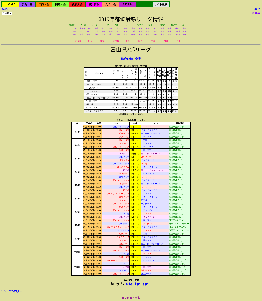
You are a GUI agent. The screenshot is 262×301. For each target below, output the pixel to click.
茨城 (133, 28)
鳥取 (184, 31)
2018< (5, 9)
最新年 (256, 13)
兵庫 (162, 31)
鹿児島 (177, 34)
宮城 (111, 28)
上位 (137, 284)
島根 (74, 34)
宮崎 (169, 34)
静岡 (111, 31)
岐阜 (125, 31)
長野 (81, 31)
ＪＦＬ (129, 25)
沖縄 (184, 34)
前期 (129, 284)
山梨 (184, 28)
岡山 (81, 34)
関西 (140, 41)
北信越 (116, 41)
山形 (118, 28)
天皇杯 (72, 25)
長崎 (147, 34)
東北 (90, 41)
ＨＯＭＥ (10, 4)
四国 (166, 41)
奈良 (169, 31)
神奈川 (177, 28)
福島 (125, 28)
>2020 (256, 9)
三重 (133, 31)
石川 (96, 31)
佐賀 (140, 34)
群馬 (147, 28)
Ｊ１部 (83, 25)
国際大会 (60, 4)
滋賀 (140, 31)
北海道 (82, 28)
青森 (89, 28)
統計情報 (94, 4)
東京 (169, 28)
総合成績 (127, 59)
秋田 (103, 28)
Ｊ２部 (95, 25)
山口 (96, 34)
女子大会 (110, 4)
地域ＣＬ (141, 25)
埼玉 (155, 28)
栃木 (140, 28)
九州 (178, 41)
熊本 (155, 34)
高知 (125, 34)
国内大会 (43, 4)
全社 (150, 25)
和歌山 (177, 31)
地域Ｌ (163, 25)
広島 (89, 34)
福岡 (133, 34)
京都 (147, 31)
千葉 (162, 28)
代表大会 (77, 4)
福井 (103, 31)
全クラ (174, 25)
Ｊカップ (118, 25)
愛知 (118, 31)
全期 (138, 59)
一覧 (74, 28)
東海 (128, 41)
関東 (102, 41)
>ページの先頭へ (11, 291)
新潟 (74, 31)
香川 (111, 34)
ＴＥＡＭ (127, 4)
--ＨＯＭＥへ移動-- (131, 297)
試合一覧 (27, 4)
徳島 (103, 34)
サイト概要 (160, 4)
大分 (162, 34)
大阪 (155, 31)
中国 (153, 41)
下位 (145, 284)
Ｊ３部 (106, 25)
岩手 (96, 28)
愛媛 (118, 34)
